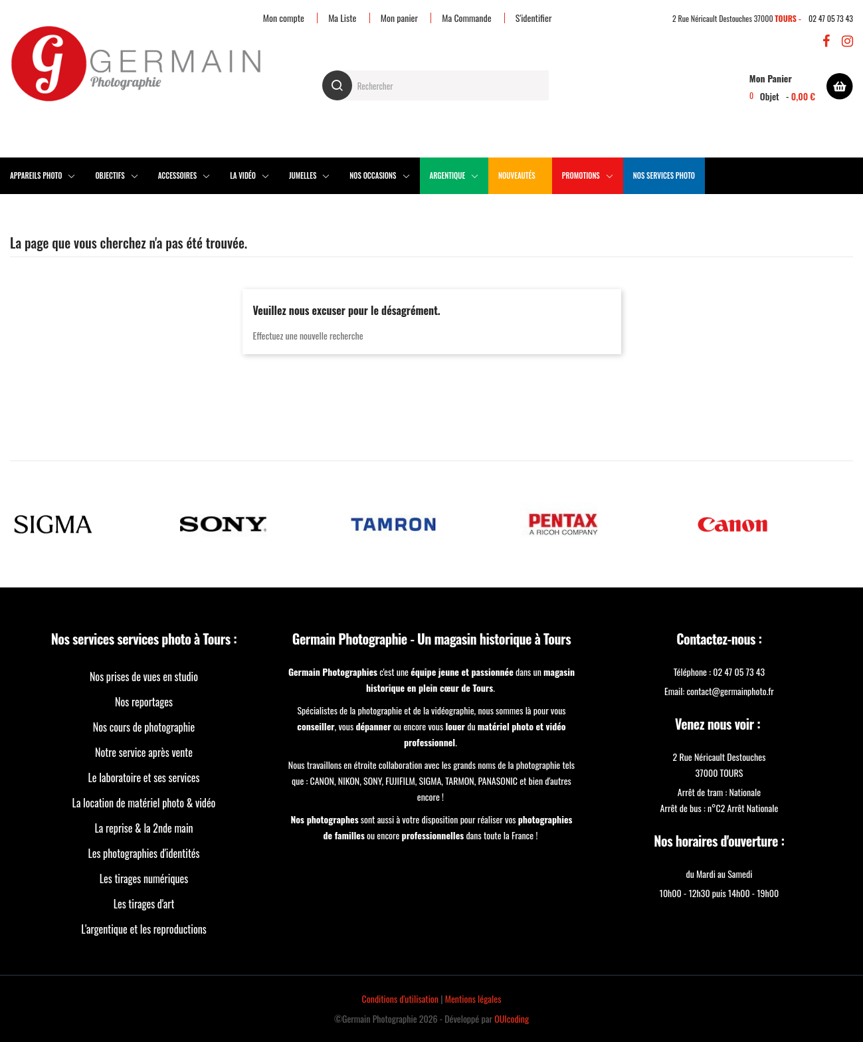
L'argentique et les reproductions (143, 929)
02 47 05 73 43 (831, 18)
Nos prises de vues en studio (144, 676)
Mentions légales (473, 998)
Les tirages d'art (144, 904)
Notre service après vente (144, 752)
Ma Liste (342, 18)
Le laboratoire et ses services (144, 777)
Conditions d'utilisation (400, 998)
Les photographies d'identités (143, 853)
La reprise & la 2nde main (143, 828)
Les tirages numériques (144, 878)
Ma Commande (466, 18)
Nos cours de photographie (144, 727)
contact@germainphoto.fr (729, 691)
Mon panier (399, 18)
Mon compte (283, 18)
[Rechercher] (436, 85)
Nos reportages (144, 702)
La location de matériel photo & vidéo (144, 803)
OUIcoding (511, 1018)
